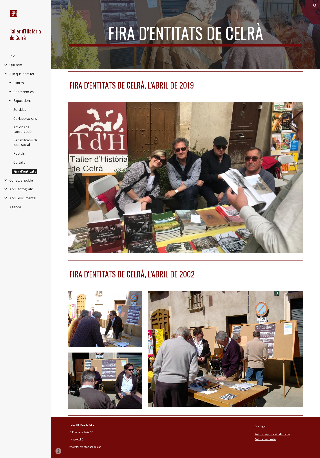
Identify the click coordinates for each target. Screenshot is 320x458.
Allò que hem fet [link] (21, 74)
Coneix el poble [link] (21, 180)
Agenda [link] (15, 207)
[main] (185, 34)
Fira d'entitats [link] (24, 171)
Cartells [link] (19, 162)
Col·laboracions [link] (25, 118)
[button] (315, 6)
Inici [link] (12, 56)
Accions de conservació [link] (22, 129)
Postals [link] (19, 153)
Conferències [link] (23, 92)
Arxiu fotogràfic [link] (21, 189)
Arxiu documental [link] (22, 198)
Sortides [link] (19, 109)
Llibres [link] (18, 83)
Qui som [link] (15, 65)
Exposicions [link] (22, 100)
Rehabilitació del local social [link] (25, 142)
